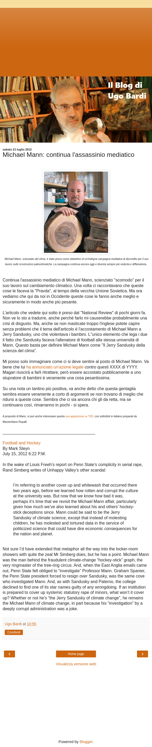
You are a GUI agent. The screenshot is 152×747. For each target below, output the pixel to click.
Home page (76, 654)
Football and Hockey (21, 443)
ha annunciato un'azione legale (55, 367)
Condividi (13, 632)
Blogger (86, 742)
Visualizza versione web (76, 664)
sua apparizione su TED (79, 416)
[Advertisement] (76, 41)
